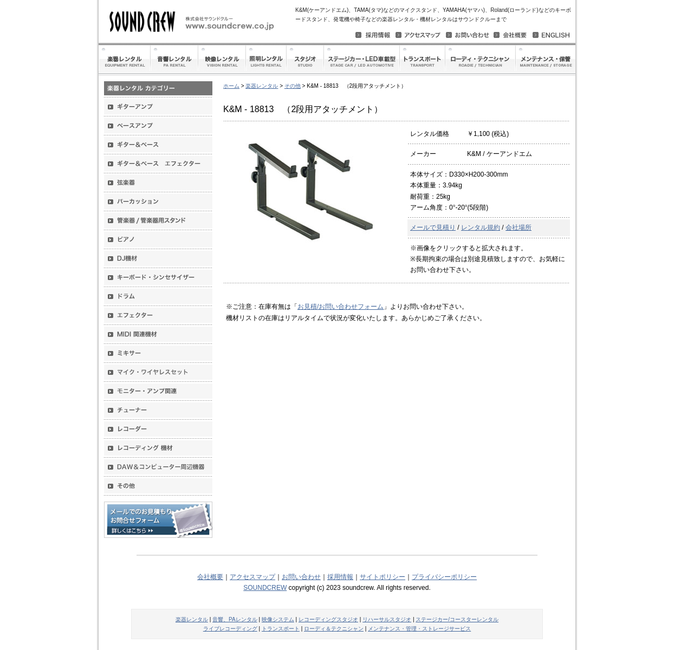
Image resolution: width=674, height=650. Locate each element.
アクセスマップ (252, 577)
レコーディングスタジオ (328, 619)
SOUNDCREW (265, 588)
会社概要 (210, 577)
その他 (292, 86)
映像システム (278, 619)
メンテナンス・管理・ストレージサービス (419, 629)
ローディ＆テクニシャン (334, 629)
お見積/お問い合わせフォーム (340, 306)
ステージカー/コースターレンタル (457, 619)
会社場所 (519, 227)
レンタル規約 (480, 227)
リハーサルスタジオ (386, 619)
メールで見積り (433, 227)
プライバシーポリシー (444, 577)
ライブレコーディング (230, 629)
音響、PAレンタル (234, 619)
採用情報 (340, 577)
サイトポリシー (382, 577)
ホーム (231, 86)
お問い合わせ (301, 577)
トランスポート (281, 629)
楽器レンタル (261, 86)
